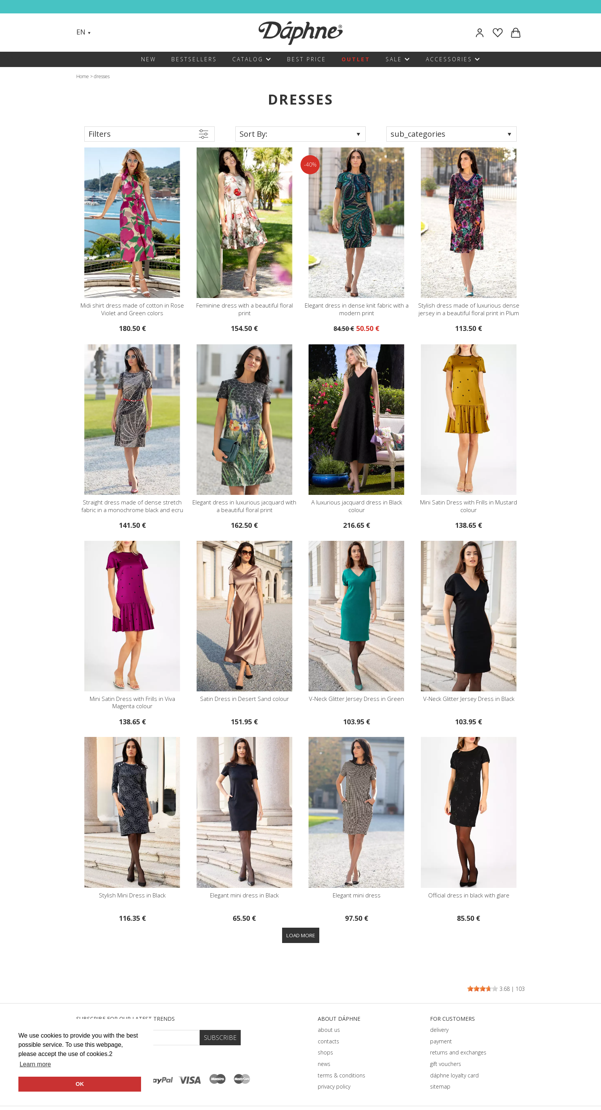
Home (82, 76)
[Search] (104, 32)
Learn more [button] (35, 1064)
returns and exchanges (458, 1052)
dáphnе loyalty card (454, 1075)
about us (329, 1029)
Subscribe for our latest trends (125, 1018)
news (324, 1063)
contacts (328, 1041)
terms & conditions (341, 1075)
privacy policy (334, 1086)
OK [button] (80, 1084)
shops (325, 1052)
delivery (439, 1029)
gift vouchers (445, 1063)
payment (441, 1041)
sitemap (440, 1086)
